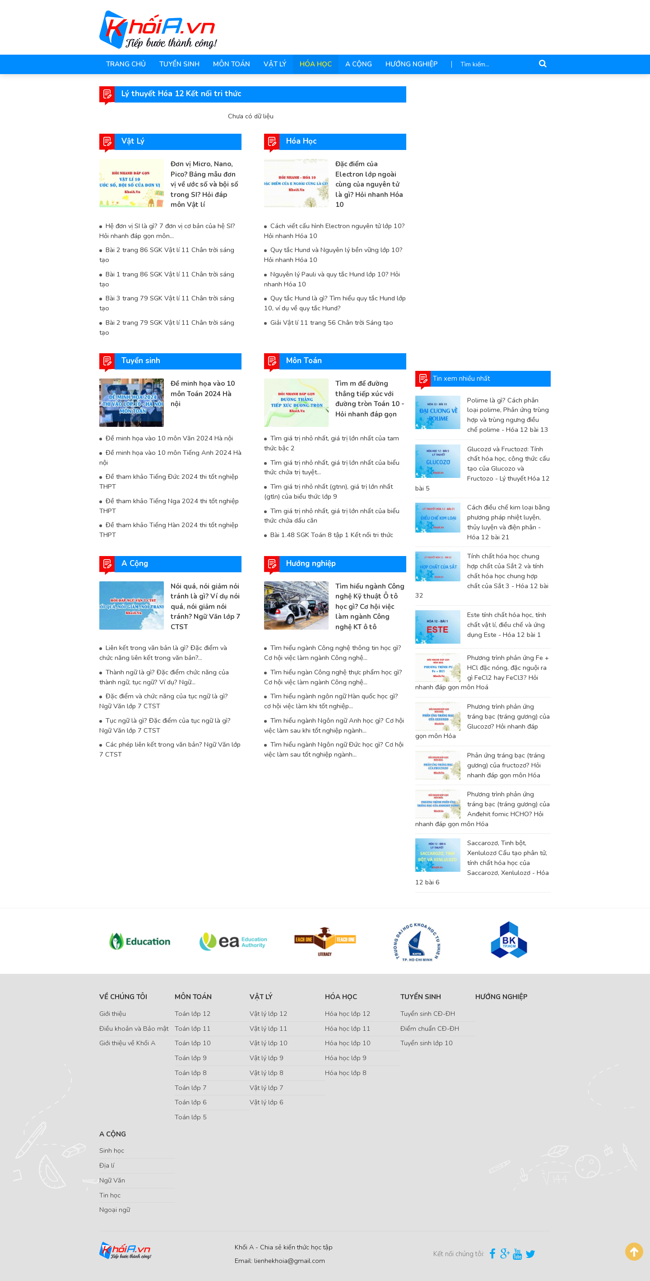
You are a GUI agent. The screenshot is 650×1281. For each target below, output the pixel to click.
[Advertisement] (483, 221)
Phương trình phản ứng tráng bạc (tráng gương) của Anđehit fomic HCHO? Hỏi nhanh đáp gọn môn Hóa (482, 809)
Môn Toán (231, 64)
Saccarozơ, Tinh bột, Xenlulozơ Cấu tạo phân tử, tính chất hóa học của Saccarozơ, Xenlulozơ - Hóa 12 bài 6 (482, 862)
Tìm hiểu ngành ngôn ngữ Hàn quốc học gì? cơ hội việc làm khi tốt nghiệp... (331, 701)
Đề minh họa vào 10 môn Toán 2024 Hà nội (203, 393)
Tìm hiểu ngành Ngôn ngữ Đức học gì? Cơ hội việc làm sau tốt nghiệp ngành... (334, 749)
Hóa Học (316, 64)
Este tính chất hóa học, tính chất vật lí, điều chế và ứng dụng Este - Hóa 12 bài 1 (506, 624)
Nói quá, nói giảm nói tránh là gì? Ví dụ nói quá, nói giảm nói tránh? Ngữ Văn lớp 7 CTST (205, 606)
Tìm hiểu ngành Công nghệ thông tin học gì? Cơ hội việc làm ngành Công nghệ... (332, 652)
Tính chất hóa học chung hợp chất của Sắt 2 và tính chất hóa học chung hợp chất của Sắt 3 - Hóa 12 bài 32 (481, 576)
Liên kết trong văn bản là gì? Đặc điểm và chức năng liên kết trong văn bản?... (163, 652)
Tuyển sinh (179, 64)
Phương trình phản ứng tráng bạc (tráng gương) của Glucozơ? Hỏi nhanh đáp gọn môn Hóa (482, 721)
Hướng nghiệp (411, 64)
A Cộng (358, 64)
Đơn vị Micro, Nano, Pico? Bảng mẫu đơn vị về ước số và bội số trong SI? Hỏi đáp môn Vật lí (204, 184)
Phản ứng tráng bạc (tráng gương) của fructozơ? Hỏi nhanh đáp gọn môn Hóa (506, 765)
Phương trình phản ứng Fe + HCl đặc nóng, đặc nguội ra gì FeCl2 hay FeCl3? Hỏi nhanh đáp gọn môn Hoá (482, 672)
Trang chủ (126, 64)
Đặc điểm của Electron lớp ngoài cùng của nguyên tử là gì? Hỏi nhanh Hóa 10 (369, 184)
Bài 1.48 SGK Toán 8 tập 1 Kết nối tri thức (331, 534)
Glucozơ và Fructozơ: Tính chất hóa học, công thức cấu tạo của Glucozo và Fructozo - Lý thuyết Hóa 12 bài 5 (482, 468)
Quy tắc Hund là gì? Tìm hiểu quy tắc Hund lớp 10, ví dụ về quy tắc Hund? (335, 303)
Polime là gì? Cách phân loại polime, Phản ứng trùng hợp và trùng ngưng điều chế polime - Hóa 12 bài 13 (508, 415)
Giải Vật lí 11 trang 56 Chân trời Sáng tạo (331, 322)
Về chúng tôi (123, 996)
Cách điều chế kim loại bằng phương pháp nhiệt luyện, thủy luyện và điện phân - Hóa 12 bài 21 (508, 522)
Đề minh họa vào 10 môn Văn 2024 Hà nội (169, 438)
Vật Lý (275, 64)
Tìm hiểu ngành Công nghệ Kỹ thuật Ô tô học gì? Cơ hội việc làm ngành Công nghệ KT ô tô (369, 606)
